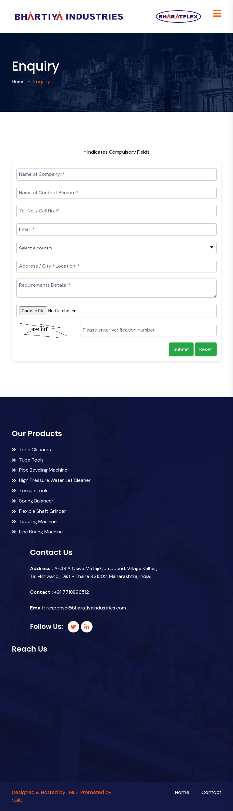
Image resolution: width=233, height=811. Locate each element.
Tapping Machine (34, 521)
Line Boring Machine (37, 532)
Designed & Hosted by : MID (45, 792)
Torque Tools (30, 490)
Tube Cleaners (31, 449)
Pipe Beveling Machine (39, 470)
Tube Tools (28, 460)
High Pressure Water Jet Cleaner (51, 480)
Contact (211, 792)
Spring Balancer (32, 501)
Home (18, 81)
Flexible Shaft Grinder (39, 511)
